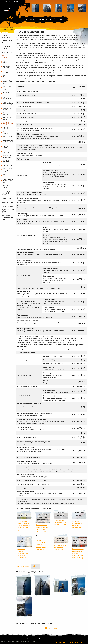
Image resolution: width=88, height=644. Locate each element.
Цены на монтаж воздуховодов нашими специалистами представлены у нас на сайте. (77, 554)
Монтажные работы (13, 641)
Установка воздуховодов (28, 641)
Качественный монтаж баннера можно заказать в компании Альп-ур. (24, 525)
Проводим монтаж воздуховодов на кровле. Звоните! (60, 522)
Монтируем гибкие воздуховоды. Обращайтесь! (60, 547)
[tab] (23, 566)
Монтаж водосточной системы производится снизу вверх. (40, 544)
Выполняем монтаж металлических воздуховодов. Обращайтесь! (23, 553)
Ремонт (38, 536)
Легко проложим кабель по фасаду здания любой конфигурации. (42, 528)
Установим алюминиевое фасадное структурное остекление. (77, 525)
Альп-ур (3, 641)
